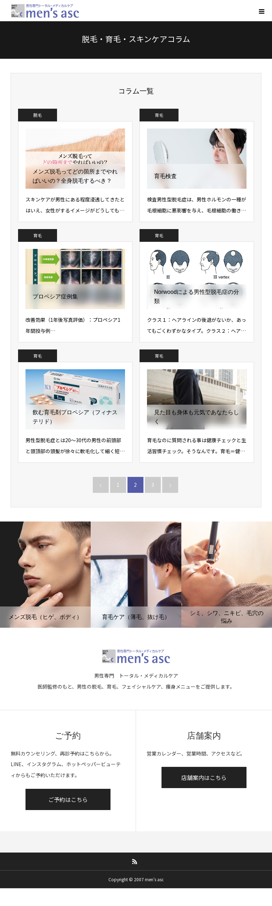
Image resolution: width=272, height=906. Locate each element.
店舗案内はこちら (204, 777)
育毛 (159, 115)
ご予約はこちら (68, 799)
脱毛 (37, 115)
